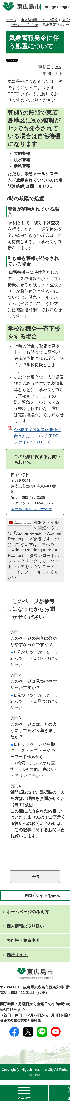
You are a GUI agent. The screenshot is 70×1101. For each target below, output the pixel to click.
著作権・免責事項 (23, 945)
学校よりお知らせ (24, 25)
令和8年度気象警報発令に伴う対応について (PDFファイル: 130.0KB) (37, 436)
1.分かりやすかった (31, 652)
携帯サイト (17, 959)
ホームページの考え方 (28, 916)
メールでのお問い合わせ (31, 509)
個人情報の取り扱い (25, 930)
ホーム (11, 20)
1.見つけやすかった (31, 695)
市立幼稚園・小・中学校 (39, 20)
